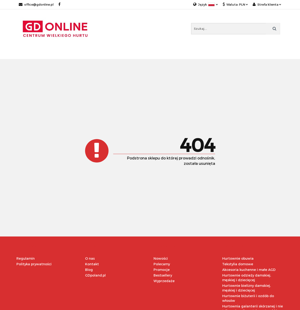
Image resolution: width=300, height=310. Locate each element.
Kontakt (92, 264)
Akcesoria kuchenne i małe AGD (249, 270)
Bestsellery (163, 275)
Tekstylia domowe (237, 264)
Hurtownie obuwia (238, 258)
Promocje (162, 270)
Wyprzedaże (164, 281)
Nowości (161, 258)
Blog (89, 270)
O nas (90, 258)
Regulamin (25, 258)
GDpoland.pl (95, 275)
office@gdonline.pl (36, 4)
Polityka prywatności (34, 264)
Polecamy (162, 264)
